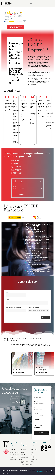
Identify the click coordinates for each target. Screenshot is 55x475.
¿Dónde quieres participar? (30, 306)
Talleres (18, 188)
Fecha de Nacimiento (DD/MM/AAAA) (23, 306)
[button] (31, 3)
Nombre (20, 301)
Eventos (18, 194)
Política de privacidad (38, 471)
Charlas (18, 182)
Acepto (48, 471)
